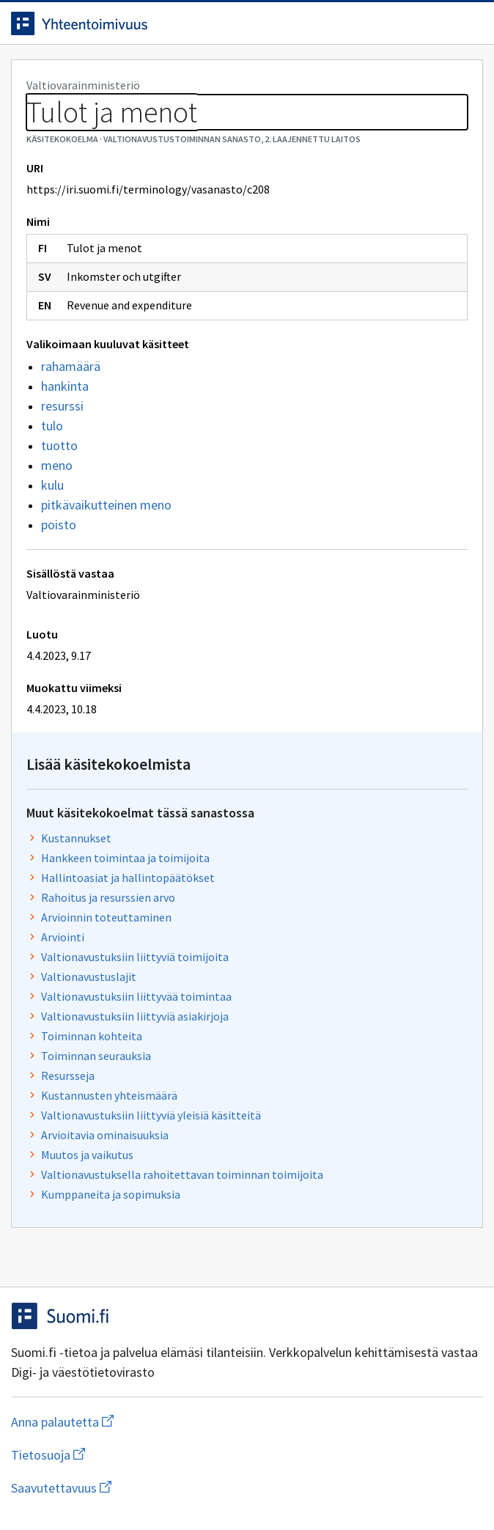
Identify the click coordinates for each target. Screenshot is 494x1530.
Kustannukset (76, 838)
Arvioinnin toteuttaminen (106, 917)
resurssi (62, 405)
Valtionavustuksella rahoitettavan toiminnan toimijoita (182, 1174)
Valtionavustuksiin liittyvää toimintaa (136, 996)
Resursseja (68, 1075)
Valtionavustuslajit (88, 976)
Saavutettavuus (146, 1488)
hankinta (65, 386)
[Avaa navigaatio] (468, 23)
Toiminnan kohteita (91, 1036)
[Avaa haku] (439, 23)
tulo (52, 425)
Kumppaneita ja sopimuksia (110, 1194)
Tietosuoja (119, 1455)
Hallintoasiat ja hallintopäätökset (128, 877)
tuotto (59, 445)
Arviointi (62, 937)
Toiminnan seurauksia (96, 1055)
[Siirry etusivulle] (217, 23)
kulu (52, 485)
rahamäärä (70, 366)
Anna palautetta (120, 1422)
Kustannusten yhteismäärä (109, 1095)
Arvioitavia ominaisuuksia (105, 1135)
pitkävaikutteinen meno (106, 504)
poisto (58, 524)
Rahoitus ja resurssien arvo (108, 897)
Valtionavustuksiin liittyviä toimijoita (135, 956)
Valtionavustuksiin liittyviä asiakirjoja (135, 1016)
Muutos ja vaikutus (87, 1154)
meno (57, 465)
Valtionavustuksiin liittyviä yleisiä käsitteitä (151, 1115)
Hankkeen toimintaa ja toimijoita (125, 857)
